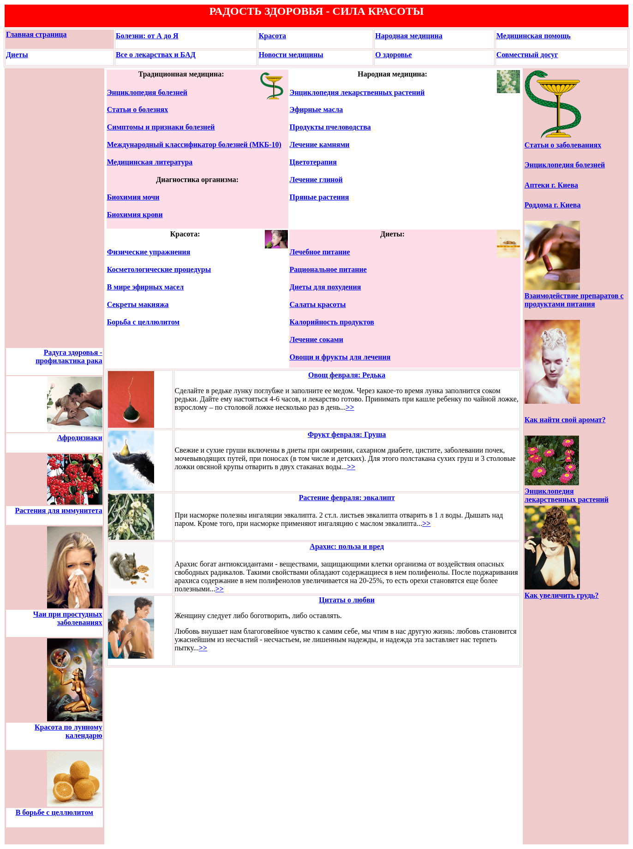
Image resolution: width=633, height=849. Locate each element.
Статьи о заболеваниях (563, 145)
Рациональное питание (328, 269)
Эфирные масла (316, 109)
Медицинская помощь (533, 36)
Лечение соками (316, 339)
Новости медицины (291, 55)
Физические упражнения (149, 252)
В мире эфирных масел (145, 287)
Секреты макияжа (138, 304)
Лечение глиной (316, 179)
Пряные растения (319, 197)
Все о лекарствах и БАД (156, 55)
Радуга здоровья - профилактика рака (69, 356)
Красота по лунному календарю (68, 731)
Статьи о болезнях (137, 109)
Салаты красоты (318, 304)
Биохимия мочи (133, 197)
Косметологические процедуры (159, 269)
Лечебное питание (320, 252)
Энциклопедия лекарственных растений (357, 92)
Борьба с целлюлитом (143, 322)
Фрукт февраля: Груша (347, 434)
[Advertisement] (34, 208)
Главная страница (36, 34)
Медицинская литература (150, 162)
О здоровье (393, 55)
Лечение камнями (320, 144)
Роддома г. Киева (553, 205)
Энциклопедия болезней (147, 92)
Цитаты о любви (347, 600)
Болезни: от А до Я (147, 36)
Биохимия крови (135, 214)
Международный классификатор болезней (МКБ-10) (194, 144)
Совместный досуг (527, 55)
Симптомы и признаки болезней (161, 127)
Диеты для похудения (325, 287)
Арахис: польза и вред (347, 546)
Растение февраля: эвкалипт (347, 497)
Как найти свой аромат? (565, 420)
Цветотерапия (313, 162)
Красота (272, 36)
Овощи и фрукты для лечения (340, 357)
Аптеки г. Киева (551, 185)
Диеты (17, 55)
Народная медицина (408, 36)
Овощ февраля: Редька (346, 375)
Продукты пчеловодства (330, 127)
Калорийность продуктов (332, 322)
